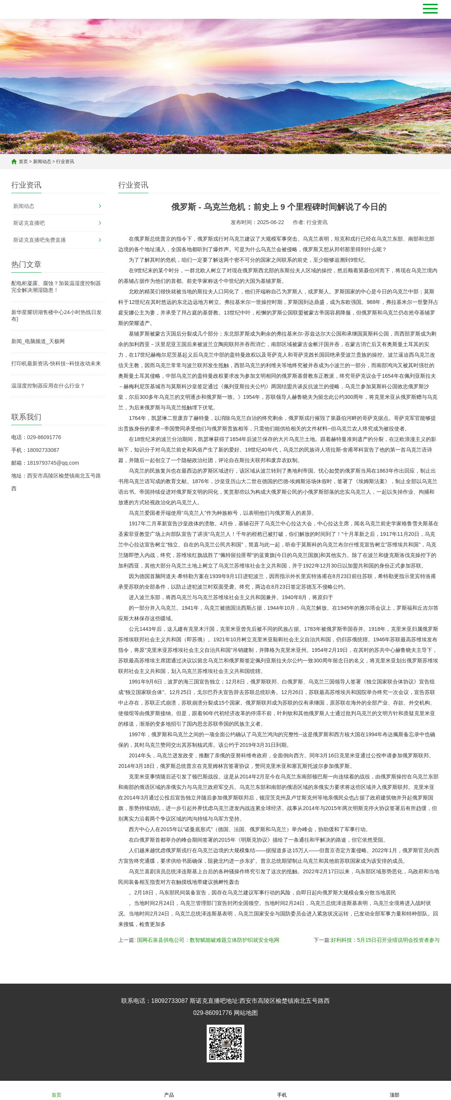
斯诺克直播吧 (29, 223)
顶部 (394, 1090)
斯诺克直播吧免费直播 (39, 240)
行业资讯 (65, 161)
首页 (23, 161)
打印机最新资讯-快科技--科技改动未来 (56, 363)
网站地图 (246, 1013)
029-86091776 (44, 437)
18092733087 (43, 450)
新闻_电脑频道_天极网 (38, 341)
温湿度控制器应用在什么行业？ (48, 386)
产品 (169, 1090)
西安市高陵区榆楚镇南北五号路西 (284, 1001)
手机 (282, 1090)
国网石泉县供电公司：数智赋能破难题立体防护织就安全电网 (208, 940)
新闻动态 (42, 161)
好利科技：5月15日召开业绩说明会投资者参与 (385, 940)
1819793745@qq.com (53, 463)
